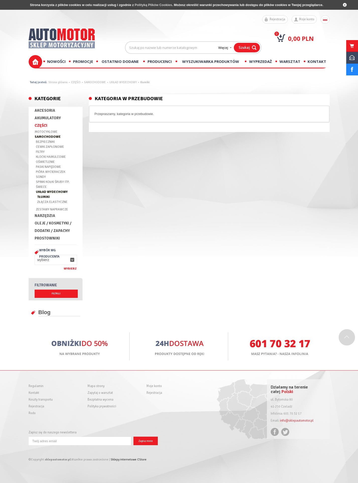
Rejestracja (277, 19)
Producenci (160, 61)
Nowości (56, 61)
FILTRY (40, 152)
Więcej (223, 47)
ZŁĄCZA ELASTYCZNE (52, 202)
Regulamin (36, 386)
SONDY (41, 177)
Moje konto (306, 19)
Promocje (83, 61)
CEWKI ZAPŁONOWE (50, 147)
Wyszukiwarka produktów (210, 61)
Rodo (32, 413)
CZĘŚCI (76, 82)
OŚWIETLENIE (45, 162)
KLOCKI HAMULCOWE (51, 157)
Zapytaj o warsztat (100, 393)
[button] (56, 260)
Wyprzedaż (260, 61)
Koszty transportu (41, 400)
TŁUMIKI (43, 197)
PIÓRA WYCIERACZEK (50, 172)
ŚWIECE (41, 187)
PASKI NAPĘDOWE (48, 167)
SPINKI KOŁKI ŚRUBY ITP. (52, 182)
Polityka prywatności (102, 406)
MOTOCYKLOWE (46, 132)
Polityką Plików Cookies (153, 5)
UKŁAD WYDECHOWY (123, 82)
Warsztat (289, 61)
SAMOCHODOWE (95, 82)
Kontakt (317, 61)
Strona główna (57, 82)
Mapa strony (96, 386)
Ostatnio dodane (120, 61)
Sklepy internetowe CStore (129, 459)
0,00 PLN (301, 38)
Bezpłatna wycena (100, 400)
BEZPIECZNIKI (45, 142)
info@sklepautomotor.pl (297, 421)
